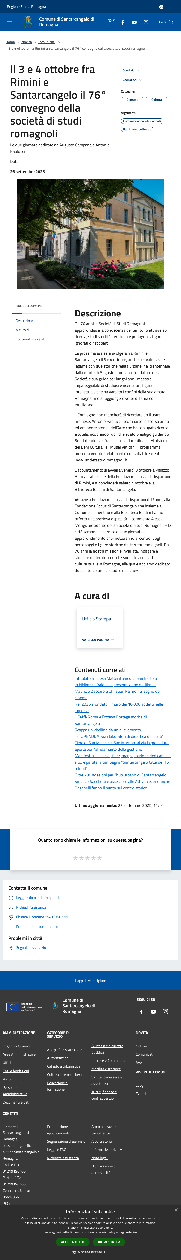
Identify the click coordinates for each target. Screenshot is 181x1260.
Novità (26, 42)
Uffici (7, 1062)
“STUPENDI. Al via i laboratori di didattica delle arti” (119, 736)
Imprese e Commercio (108, 1060)
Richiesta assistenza (63, 1158)
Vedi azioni (133, 80)
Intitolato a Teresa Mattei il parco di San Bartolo (116, 678)
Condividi (132, 70)
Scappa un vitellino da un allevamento (108, 730)
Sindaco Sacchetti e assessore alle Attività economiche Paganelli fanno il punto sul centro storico (122, 784)
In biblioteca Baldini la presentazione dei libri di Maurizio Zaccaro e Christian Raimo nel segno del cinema (117, 691)
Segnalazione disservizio (66, 1141)
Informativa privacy (106, 1149)
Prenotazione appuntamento (58, 1130)
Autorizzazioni (58, 1058)
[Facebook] (121, 22)
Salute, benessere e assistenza (106, 1080)
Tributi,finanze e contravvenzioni (104, 1095)
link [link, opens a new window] (135, 1232)
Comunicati (46, 42)
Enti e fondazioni (16, 1071)
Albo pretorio (101, 1141)
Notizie (141, 1046)
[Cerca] (171, 22)
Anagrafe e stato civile (64, 1049)
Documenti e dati (16, 1102)
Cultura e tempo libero (64, 1074)
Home (10, 42)
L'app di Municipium (90, 980)
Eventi (141, 1093)
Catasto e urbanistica (63, 1066)
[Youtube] (132, 22)
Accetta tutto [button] (72, 1242)
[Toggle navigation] (9, 21)
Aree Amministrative (19, 1054)
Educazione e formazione (57, 1086)
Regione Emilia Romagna (26, 6)
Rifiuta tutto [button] (109, 1242)
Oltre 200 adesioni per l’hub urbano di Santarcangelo (120, 775)
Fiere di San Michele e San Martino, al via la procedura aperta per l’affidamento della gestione (122, 746)
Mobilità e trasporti (106, 1069)
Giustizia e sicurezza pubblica (107, 1049)
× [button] (176, 1210)
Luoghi (141, 1085)
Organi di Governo (17, 1046)
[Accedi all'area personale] (161, 6)
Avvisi (140, 1062)
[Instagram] (144, 22)
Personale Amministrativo (15, 1091)
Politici (8, 1079)
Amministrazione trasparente (104, 1130)
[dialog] (90, 1232)
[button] (90, 1252)
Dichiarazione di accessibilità (103, 1169)
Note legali (99, 1158)
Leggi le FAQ (56, 1149)
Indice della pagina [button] (29, 306)
